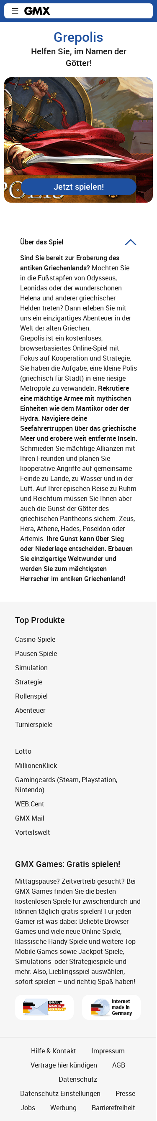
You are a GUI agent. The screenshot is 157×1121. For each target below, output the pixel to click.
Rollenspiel (31, 696)
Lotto (23, 751)
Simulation (31, 667)
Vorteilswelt (32, 832)
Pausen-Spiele (36, 653)
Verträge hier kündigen (64, 1065)
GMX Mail (29, 818)
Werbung (63, 1107)
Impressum (108, 1050)
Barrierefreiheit (113, 1107)
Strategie (28, 681)
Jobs (28, 1107)
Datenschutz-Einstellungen (60, 1093)
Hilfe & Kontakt (53, 1050)
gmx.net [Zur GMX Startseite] (37, 11)
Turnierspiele (33, 724)
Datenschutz (78, 1079)
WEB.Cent (29, 803)
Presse (125, 1093)
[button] (15, 11)
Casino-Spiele (35, 639)
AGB (118, 1065)
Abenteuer (30, 710)
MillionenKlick (36, 765)
